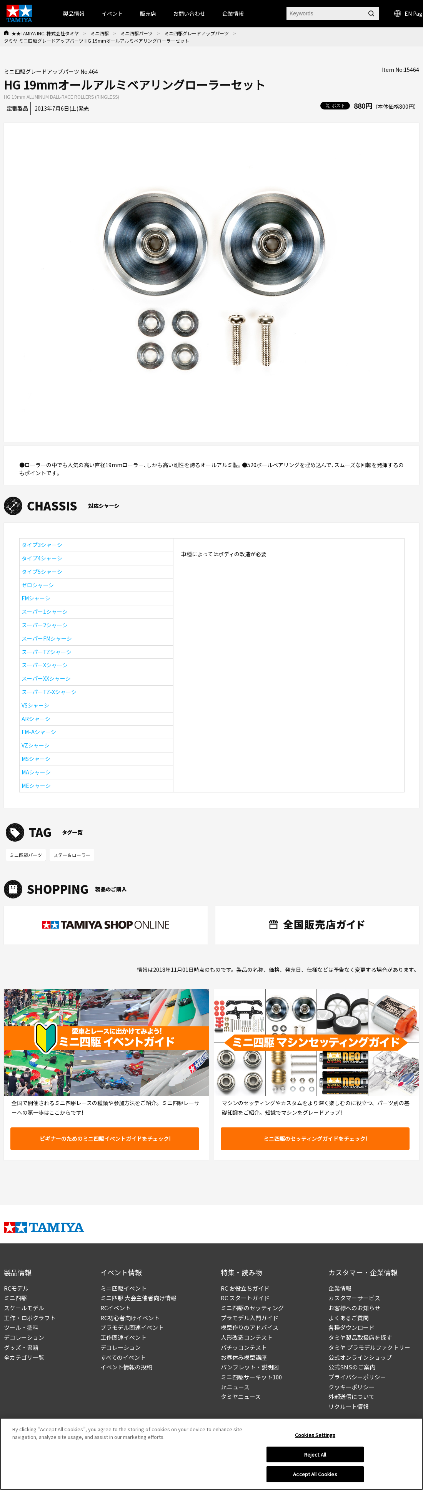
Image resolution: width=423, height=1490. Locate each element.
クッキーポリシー (351, 1387)
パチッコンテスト (244, 1347)
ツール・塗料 (21, 1327)
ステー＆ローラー (71, 855)
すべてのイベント (123, 1357)
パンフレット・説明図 (250, 1367)
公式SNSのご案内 (351, 1367)
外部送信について (351, 1396)
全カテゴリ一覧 (24, 1357)
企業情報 (339, 1288)
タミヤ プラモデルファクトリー (369, 1347)
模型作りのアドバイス (249, 1327)
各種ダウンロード (351, 1327)
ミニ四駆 (99, 33)
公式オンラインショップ (360, 1357)
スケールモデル (24, 1308)
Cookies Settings (315, 1435)
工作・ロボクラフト (30, 1318)
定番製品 (17, 108)
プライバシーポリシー (357, 1377)
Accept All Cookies (315, 1475)
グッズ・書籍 (21, 1347)
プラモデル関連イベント (132, 1327)
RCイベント (115, 1308)
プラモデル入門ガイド (249, 1318)
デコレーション (24, 1337)
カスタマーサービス (354, 1298)
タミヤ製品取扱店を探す (360, 1337)
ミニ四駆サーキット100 (251, 1377)
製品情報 (74, 13)
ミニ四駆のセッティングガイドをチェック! (315, 1138)
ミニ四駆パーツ (136, 33)
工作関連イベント (123, 1337)
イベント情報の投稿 (126, 1367)
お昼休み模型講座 (244, 1357)
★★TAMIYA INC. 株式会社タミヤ (45, 33)
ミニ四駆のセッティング (252, 1308)
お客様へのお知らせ (354, 1308)
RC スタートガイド (245, 1298)
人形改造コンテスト (247, 1337)
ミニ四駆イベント (123, 1288)
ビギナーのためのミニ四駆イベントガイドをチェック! (105, 1138)
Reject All (315, 1455)
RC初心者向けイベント (130, 1318)
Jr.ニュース (235, 1387)
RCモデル (16, 1288)
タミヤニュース (241, 1396)
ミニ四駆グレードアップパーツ (196, 33)
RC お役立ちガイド (245, 1288)
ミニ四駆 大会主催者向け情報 (138, 1298)
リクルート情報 (348, 1406)
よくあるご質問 (348, 1318)
